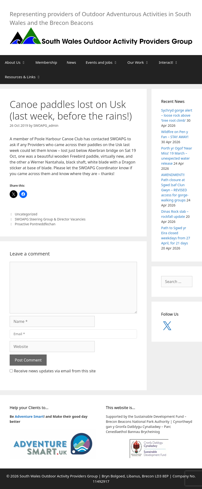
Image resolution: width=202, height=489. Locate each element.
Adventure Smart (29, 416)
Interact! (171, 62)
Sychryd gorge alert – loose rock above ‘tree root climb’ (176, 115)
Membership (46, 62)
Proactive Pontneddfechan (35, 224)
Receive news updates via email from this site (53, 371)
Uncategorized (26, 214)
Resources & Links (25, 77)
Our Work (140, 62)
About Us (18, 62)
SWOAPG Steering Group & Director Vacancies (50, 219)
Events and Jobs (104, 62)
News (71, 62)
